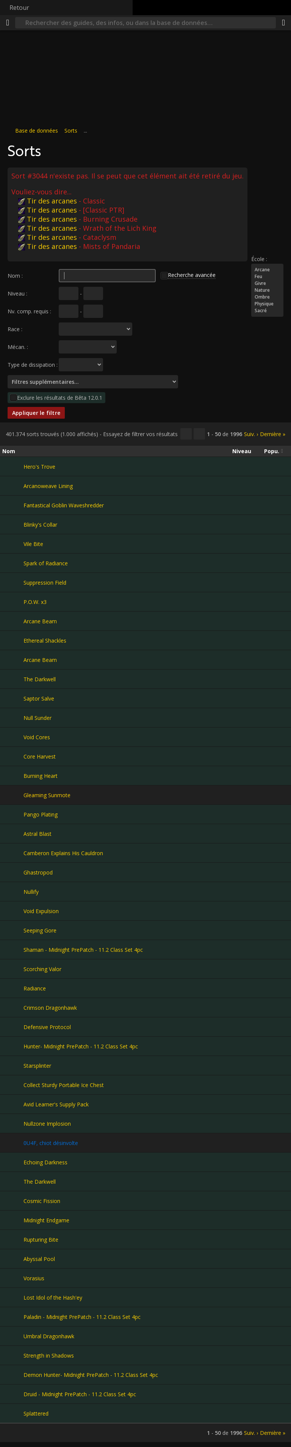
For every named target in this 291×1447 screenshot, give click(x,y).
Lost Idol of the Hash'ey (52, 1297)
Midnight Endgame (46, 1220)
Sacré (267, 310)
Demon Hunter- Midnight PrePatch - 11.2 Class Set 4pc (90, 1374)
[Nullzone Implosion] (13, 1123)
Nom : (15, 275)
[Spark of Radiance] (13, 563)
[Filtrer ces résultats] (199, 434)
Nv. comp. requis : (29, 311)
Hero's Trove (39, 466)
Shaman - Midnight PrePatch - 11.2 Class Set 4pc (83, 949)
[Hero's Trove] (13, 466)
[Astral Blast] (13, 833)
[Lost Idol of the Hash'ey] (13, 1297)
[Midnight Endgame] (13, 1220)
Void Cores (36, 737)
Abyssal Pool (39, 1258)
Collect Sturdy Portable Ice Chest (63, 1085)
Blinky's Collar (40, 524)
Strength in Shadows (48, 1355)
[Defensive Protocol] (13, 1027)
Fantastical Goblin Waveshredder (63, 505)
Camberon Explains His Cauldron (63, 853)
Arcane (267, 269)
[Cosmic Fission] (13, 1201)
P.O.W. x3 (35, 601)
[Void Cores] (13, 737)
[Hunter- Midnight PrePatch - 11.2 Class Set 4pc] (13, 1046)
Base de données (36, 130)
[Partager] (283, 22)
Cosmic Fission (41, 1201)
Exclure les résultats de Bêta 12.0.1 (59, 397)
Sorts (70, 130)
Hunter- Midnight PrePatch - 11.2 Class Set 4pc (80, 1046)
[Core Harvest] (13, 756)
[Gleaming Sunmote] (13, 795)
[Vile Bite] (13, 544)
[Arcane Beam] (13, 621)
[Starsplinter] (13, 1065)
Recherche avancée (192, 274)
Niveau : (17, 293)
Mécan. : (18, 346)
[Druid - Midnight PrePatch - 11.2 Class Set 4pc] (13, 1394)
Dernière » (272, 434)
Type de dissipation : (33, 364)
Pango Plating (40, 814)
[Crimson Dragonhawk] (13, 1007)
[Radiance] (13, 988)
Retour (19, 7)
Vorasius (33, 1278)
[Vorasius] (13, 1278)
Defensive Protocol (47, 1027)
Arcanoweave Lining (48, 486)
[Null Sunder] (13, 717)
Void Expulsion (41, 911)
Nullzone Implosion (47, 1123)
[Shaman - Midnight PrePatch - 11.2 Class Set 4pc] (13, 949)
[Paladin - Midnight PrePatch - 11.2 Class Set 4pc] (13, 1316)
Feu (267, 276)
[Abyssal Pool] (13, 1258)
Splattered (35, 1413)
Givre (267, 283)
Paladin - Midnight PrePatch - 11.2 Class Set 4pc (82, 1316)
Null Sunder (37, 717)
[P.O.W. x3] (13, 601)
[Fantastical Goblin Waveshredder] (13, 505)
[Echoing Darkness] (13, 1162)
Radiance (34, 988)
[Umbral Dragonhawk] (13, 1336)
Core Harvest (39, 756)
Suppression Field (44, 582)
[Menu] (7, 22)
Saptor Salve (38, 698)
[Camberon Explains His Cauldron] (13, 853)
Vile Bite (33, 544)
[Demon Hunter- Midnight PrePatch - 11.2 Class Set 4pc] (13, 1374)
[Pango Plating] (13, 814)
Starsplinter (37, 1065)
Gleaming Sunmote (46, 795)
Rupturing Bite (40, 1239)
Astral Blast (37, 833)
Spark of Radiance (45, 563)
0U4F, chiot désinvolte (50, 1143)
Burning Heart (40, 775)
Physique (267, 303)
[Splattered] (13, 1413)
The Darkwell (39, 679)
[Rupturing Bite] (13, 1239)
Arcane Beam (40, 621)
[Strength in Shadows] (13, 1355)
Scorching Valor (42, 969)
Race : (15, 329)
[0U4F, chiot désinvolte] (13, 1143)
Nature (267, 290)
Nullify (31, 891)
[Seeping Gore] (13, 930)
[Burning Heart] (13, 775)
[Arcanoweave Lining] (13, 486)
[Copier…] (186, 434)
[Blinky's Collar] (13, 524)
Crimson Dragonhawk (50, 1007)
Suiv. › (251, 434)
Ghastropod (38, 872)
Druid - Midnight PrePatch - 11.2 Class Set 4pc (79, 1394)
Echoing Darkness (45, 1162)
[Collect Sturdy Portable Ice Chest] (13, 1085)
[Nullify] (13, 891)
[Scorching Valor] (13, 969)
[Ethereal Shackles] (13, 640)
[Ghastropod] (13, 872)
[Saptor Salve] (13, 698)
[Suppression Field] (13, 582)
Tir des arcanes (47, 200)
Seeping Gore (39, 930)
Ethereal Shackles (44, 640)
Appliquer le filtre (36, 412)
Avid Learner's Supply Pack (56, 1104)
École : (259, 259)
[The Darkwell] (13, 679)
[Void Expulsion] (13, 911)
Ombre (267, 297)
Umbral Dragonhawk (48, 1336)
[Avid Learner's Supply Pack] (13, 1104)
